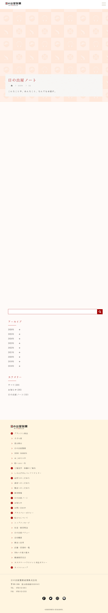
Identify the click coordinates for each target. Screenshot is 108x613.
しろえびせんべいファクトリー (28, 473)
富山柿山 (18, 443)
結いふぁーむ (20, 463)
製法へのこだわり (22, 488)
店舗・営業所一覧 (22, 547)
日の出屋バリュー (22, 533)
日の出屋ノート (16, 394)
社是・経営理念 (21, 528)
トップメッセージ (22, 523)
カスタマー (30, 562)
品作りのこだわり (22, 478)
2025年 (20, 85)
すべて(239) (14, 385)
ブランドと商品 (21, 433)
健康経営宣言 (20, 557)
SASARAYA (20, 453)
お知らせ (12, 390)
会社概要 (18, 538)
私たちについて (21, 518)
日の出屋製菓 (20, 448)
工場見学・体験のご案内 (25, 468)
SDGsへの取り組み (21, 552)
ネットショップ (21, 567)
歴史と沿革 (19, 542)
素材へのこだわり (22, 483)
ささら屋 (18, 438)
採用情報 (18, 493)
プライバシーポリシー (24, 513)
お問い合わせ (20, 508)
